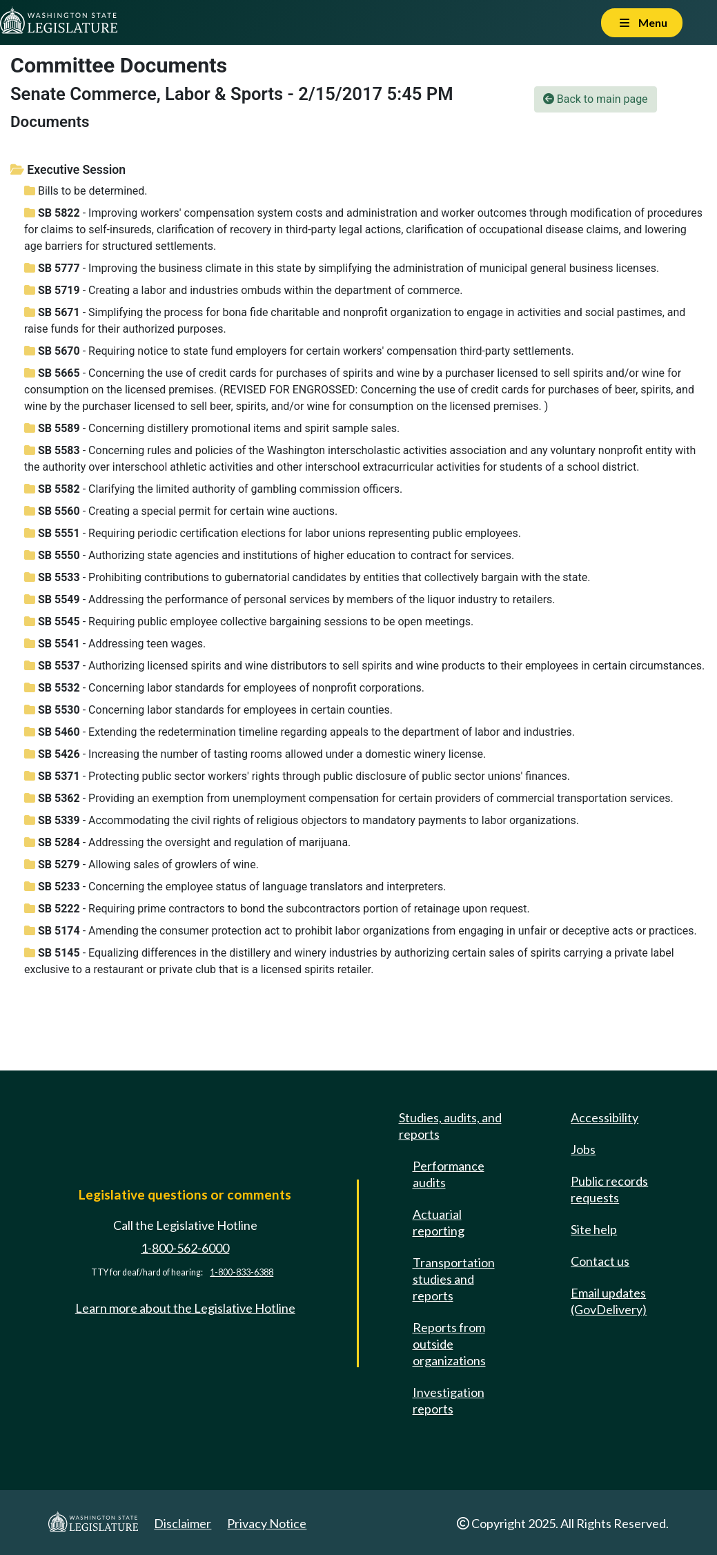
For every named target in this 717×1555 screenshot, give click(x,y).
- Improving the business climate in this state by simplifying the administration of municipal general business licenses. (341, 268)
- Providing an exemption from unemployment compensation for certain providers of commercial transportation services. (349, 798)
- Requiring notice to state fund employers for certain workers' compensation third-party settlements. (299, 351)
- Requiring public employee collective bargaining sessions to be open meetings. (248, 621)
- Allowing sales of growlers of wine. (141, 864)
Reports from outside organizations (449, 1344)
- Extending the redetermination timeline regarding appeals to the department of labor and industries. (299, 732)
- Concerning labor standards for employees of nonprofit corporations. (224, 687)
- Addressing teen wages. (115, 643)
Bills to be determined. (86, 190)
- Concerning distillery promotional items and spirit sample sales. (212, 428)
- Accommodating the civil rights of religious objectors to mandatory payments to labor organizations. (301, 820)
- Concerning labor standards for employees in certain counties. (208, 709)
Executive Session (68, 170)
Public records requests (609, 1189)
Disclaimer (182, 1523)
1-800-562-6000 (185, 1247)
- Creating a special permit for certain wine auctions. (180, 511)
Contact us (600, 1261)
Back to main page (595, 99)
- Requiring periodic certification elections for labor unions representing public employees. (272, 533)
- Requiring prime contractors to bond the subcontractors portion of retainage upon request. (277, 908)
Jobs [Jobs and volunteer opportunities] (583, 1149)
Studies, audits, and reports (450, 1126)
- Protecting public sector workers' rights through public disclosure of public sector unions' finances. (297, 776)
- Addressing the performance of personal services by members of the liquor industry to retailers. (290, 599)
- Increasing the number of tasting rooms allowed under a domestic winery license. (255, 754)
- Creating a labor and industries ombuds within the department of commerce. (243, 290)
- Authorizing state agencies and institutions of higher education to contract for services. (269, 555)
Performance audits (448, 1174)
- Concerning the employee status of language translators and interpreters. (235, 886)
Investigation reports (448, 1400)
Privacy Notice (266, 1523)
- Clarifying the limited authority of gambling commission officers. (213, 489)
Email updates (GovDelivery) (609, 1301)
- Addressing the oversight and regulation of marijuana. (187, 842)
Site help (594, 1229)
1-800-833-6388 (241, 1272)
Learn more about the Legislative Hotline (185, 1308)
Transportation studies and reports (454, 1279)
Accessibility (604, 1117)
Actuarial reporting (438, 1222)
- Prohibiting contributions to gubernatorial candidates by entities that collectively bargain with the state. (307, 577)
